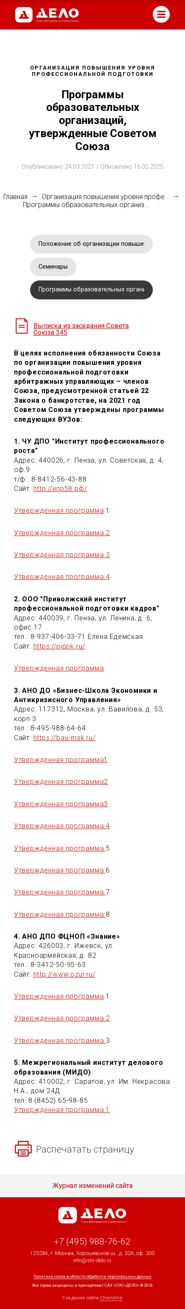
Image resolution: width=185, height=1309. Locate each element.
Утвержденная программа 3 (62, 555)
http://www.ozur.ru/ (64, 974)
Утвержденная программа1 (61, 760)
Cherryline (111, 1298)
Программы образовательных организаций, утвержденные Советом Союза (86, 205)
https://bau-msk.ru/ (64, 738)
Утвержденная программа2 (61, 782)
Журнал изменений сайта (92, 1185)
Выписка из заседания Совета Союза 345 (81, 329)
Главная (15, 197)
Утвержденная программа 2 (62, 533)
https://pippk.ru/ (59, 646)
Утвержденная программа (59, 510)
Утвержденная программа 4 (62, 577)
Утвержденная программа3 (61, 804)
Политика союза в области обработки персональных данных (92, 1276)
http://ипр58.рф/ (60, 489)
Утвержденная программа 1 (62, 1110)
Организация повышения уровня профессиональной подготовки (105, 197)
